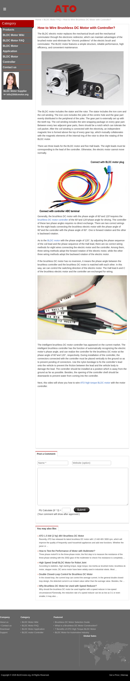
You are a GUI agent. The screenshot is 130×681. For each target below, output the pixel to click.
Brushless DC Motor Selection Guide (72, 622)
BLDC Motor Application (33, 629)
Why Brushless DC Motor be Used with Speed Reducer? (68, 586)
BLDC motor (53, 240)
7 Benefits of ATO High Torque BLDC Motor (75, 629)
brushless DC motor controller (52, 219)
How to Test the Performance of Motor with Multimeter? (67, 551)
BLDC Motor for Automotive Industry (72, 632)
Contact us (9, 67)
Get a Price (114, 675)
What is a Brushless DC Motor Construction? (76, 625)
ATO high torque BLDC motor (95, 382)
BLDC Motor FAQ (13, 40)
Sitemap (124, 675)
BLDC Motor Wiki (13, 35)
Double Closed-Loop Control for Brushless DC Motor (66, 574)
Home (38, 19)
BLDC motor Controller (33, 632)
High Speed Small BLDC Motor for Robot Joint (62, 562)
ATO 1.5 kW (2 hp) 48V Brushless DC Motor (61, 535)
